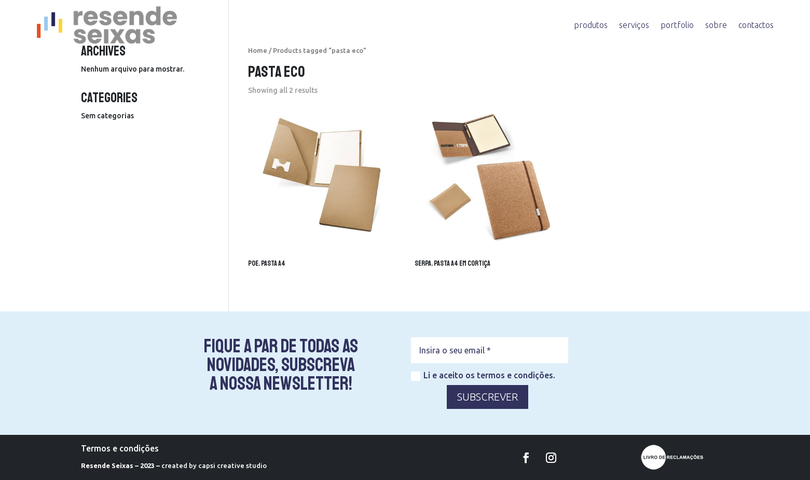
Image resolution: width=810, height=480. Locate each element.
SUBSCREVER (487, 397)
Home (257, 50)
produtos (591, 25)
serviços (634, 25)
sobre (716, 25)
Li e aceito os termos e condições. (483, 376)
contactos (756, 25)
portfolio (677, 25)
